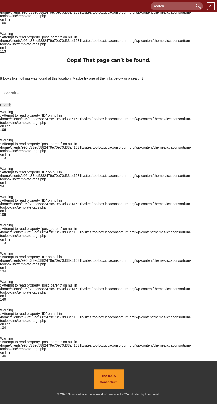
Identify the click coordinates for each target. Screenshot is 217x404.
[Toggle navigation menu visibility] (6, 6)
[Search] (177, 6)
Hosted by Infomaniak (145, 394)
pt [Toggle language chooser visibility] (211, 6)
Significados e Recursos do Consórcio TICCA (98, 394)
